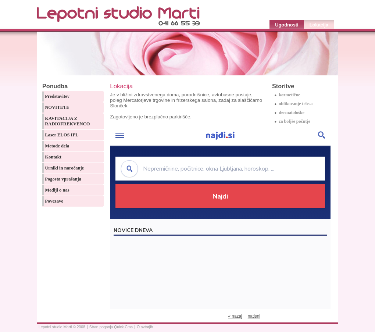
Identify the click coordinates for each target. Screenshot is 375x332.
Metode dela (57, 146)
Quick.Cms (123, 327)
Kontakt (53, 157)
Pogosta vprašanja (63, 179)
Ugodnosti (286, 25)
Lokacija (319, 25)
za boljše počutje (294, 121)
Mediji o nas (57, 190)
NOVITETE (57, 107)
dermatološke (291, 112)
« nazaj (235, 316)
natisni (254, 316)
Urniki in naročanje (64, 168)
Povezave (54, 201)
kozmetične (289, 94)
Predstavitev (57, 96)
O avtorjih (145, 327)
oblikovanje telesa (295, 103)
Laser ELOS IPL (61, 135)
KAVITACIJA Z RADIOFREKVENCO (67, 121)
